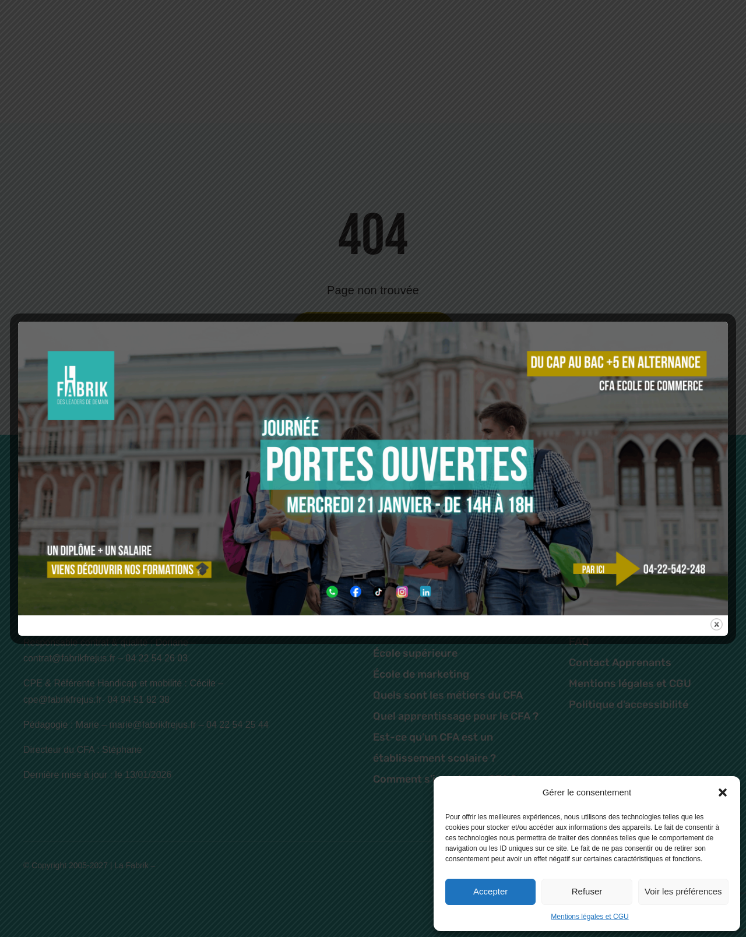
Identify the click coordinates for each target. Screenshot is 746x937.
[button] (723, 792)
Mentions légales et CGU (589, 917)
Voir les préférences (683, 891)
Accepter (490, 891)
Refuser (587, 891)
